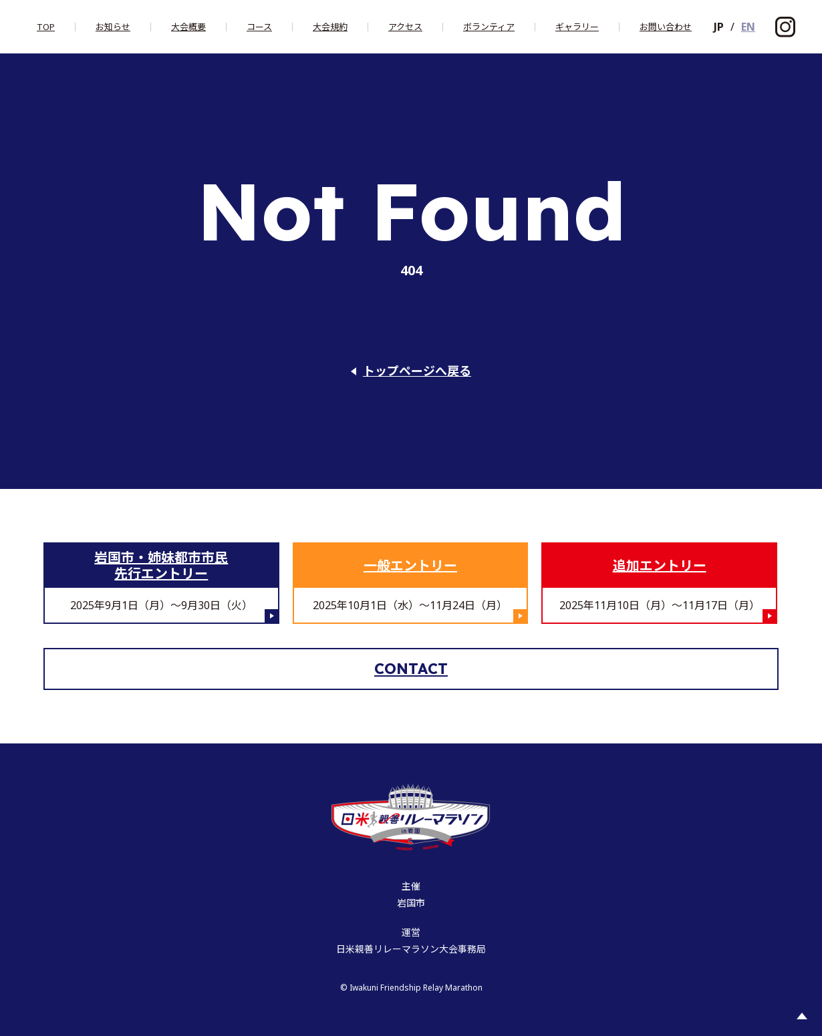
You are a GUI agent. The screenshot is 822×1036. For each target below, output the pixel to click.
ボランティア (489, 27)
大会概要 (188, 27)
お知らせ (113, 27)
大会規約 (330, 27)
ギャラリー (577, 27)
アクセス (405, 27)
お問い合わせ (666, 27)
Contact (411, 668)
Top (46, 27)
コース (259, 27)
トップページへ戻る (417, 371)
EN (748, 26)
